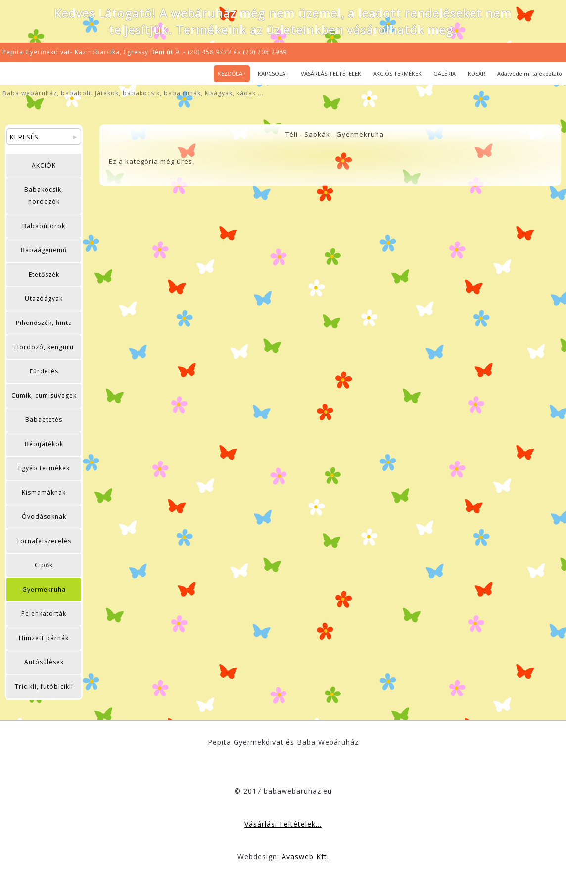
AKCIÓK (44, 165)
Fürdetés (44, 371)
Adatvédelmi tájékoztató (529, 73)
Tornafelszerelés (43, 541)
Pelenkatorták (43, 613)
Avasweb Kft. (305, 856)
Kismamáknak (44, 492)
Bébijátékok (44, 444)
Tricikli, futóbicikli (44, 686)
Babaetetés (43, 420)
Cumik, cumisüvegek (44, 395)
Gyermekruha (44, 589)
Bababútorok (43, 226)
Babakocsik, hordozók (43, 195)
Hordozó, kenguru (44, 347)
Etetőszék (44, 274)
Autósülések (44, 662)
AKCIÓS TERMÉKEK (397, 73)
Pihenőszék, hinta (44, 323)
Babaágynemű (44, 250)
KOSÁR (476, 73)
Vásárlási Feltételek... (283, 824)
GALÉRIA (444, 73)
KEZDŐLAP (232, 73)
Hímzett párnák (44, 638)
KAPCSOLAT (273, 73)
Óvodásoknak (44, 516)
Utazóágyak (44, 298)
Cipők (44, 565)
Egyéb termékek (44, 468)
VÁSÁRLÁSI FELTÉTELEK (331, 73)
